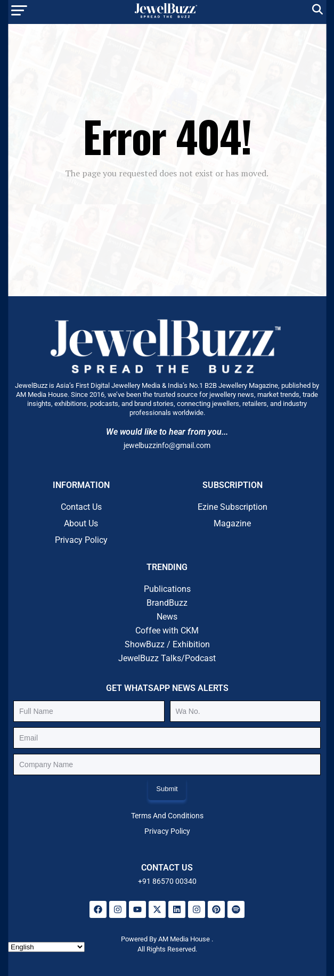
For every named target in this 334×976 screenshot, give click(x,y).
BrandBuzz (167, 603)
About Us (81, 523)
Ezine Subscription (232, 507)
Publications (167, 589)
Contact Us (81, 507)
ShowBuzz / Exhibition (167, 644)
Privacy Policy (81, 540)
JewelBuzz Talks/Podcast (167, 658)
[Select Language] (46, 947)
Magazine (232, 523)
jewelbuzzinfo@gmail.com (167, 445)
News (167, 617)
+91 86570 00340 (167, 881)
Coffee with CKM (167, 630)
